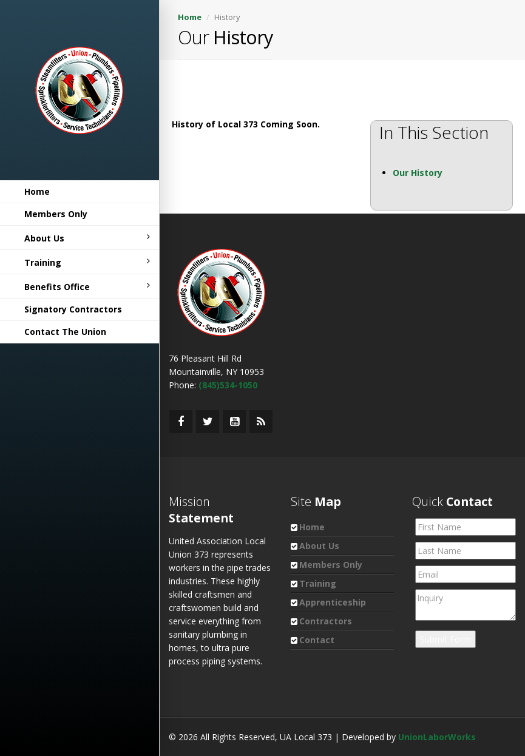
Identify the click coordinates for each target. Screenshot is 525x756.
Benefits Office (87, 286)
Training (87, 262)
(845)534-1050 (227, 385)
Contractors (325, 621)
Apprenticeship (332, 602)
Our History (417, 172)
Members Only (55, 214)
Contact (316, 640)
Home (37, 191)
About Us (87, 238)
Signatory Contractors (73, 309)
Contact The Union (65, 331)
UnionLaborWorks (437, 737)
